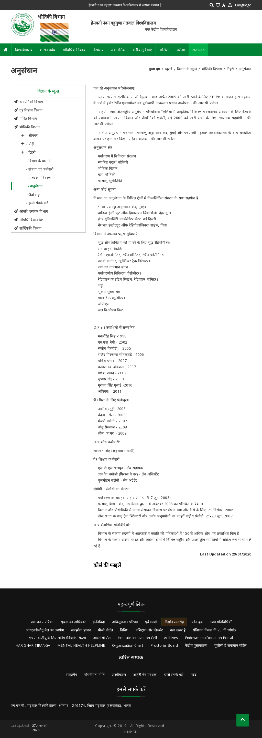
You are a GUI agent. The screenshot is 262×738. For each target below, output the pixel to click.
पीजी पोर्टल (105, 630)
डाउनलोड (198, 49)
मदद (193, 674)
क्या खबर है (177, 630)
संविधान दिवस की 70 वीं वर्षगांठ (214, 630)
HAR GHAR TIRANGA (33, 645)
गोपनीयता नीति (94, 674)
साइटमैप (71, 674)
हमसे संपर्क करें (173, 674)
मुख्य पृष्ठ (154, 68)
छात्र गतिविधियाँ (221, 621)
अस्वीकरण (119, 674)
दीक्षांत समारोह (174, 621)
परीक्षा (181, 49)
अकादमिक (118, 49)
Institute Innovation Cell (137, 637)
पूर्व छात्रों (151, 621)
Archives (171, 637)
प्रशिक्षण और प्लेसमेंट (149, 630)
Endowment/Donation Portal (209, 637)
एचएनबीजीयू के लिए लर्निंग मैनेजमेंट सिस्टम (57, 637)
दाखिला (164, 49)
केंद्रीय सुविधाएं (142, 49)
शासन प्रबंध (47, 49)
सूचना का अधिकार (73, 621)
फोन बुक (197, 621)
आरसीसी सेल (102, 637)
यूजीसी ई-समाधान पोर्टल (230, 645)
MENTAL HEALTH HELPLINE (81, 645)
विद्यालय (98, 49)
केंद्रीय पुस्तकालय (196, 645)
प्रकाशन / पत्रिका (42, 621)
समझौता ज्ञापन (81, 630)
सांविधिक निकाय (74, 49)
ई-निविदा (99, 621)
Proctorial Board (164, 645)
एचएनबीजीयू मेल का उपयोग (45, 630)
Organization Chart (127, 645)
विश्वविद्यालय (23, 49)
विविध (124, 630)
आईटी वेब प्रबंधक (145, 674)
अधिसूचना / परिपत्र (125, 621)
